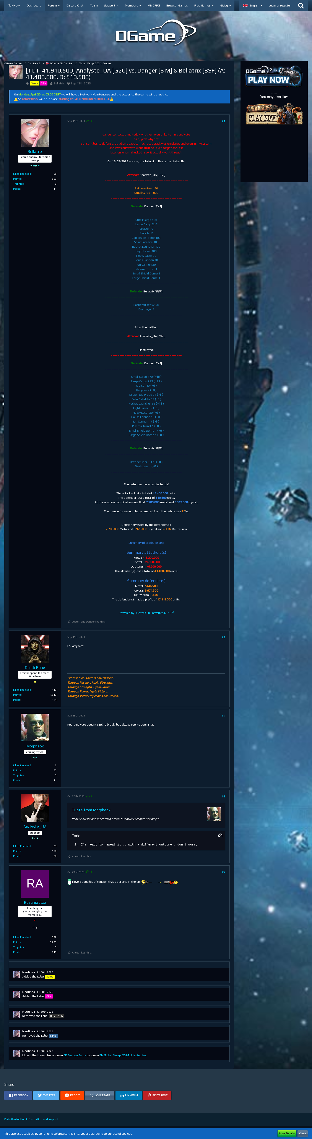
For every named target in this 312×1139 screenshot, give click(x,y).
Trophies (18, 183)
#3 (223, 716)
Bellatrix (59, 83)
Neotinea (28, 972)
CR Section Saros (74, 1055)
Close (302, 1133)
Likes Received (22, 173)
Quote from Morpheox (91, 810)
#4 (223, 796)
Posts (16, 188)
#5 (223, 872)
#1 (223, 121)
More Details (287, 1133)
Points (17, 178)
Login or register (280, 5)
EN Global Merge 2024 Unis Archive (122, 1055)
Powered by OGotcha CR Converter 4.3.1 (144, 613)
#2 (223, 637)
